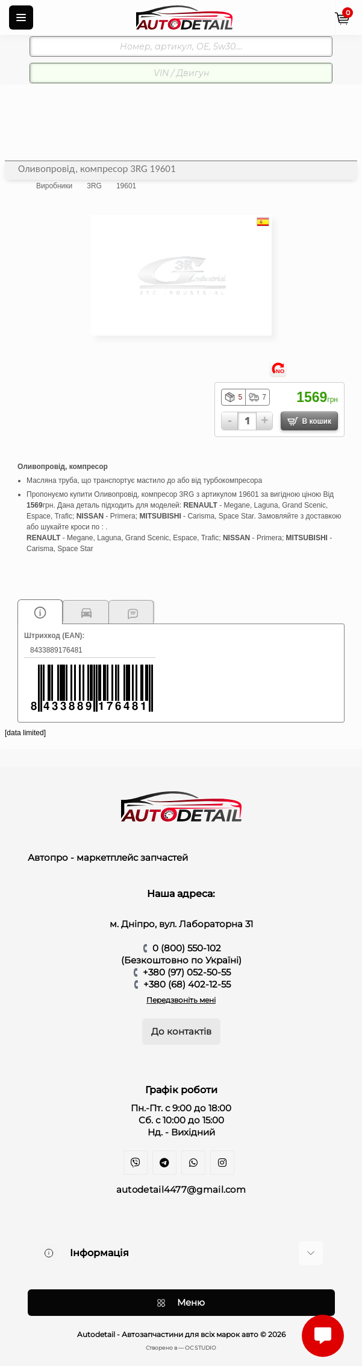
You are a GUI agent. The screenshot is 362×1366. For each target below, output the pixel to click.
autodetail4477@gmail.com (181, 1189)
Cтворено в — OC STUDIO (181, 1347)
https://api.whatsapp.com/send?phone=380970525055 (193, 1162)
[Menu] (21, 17)
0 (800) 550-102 (186, 948)
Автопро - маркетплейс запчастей (108, 857)
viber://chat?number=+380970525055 (135, 1162)
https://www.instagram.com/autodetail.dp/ (222, 1162)
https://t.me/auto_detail (164, 1162)
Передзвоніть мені (181, 999)
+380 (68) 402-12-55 (187, 984)
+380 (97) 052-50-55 (187, 972)
